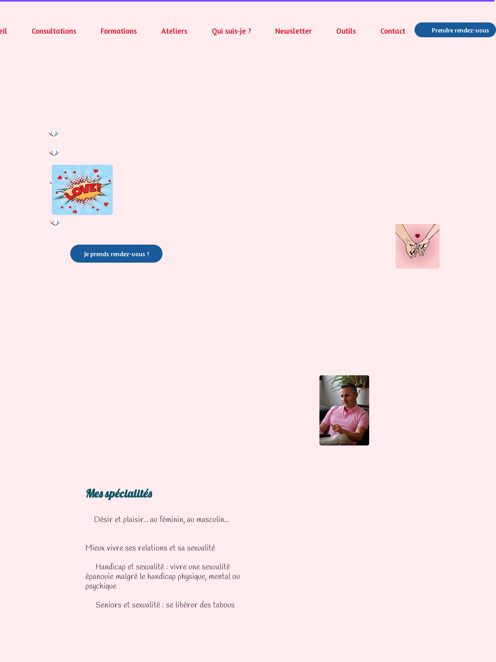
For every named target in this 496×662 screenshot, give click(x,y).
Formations (119, 30)
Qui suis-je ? (231, 30)
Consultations (54, 30)
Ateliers (174, 30)
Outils (346, 30)
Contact (392, 30)
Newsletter (293, 30)
